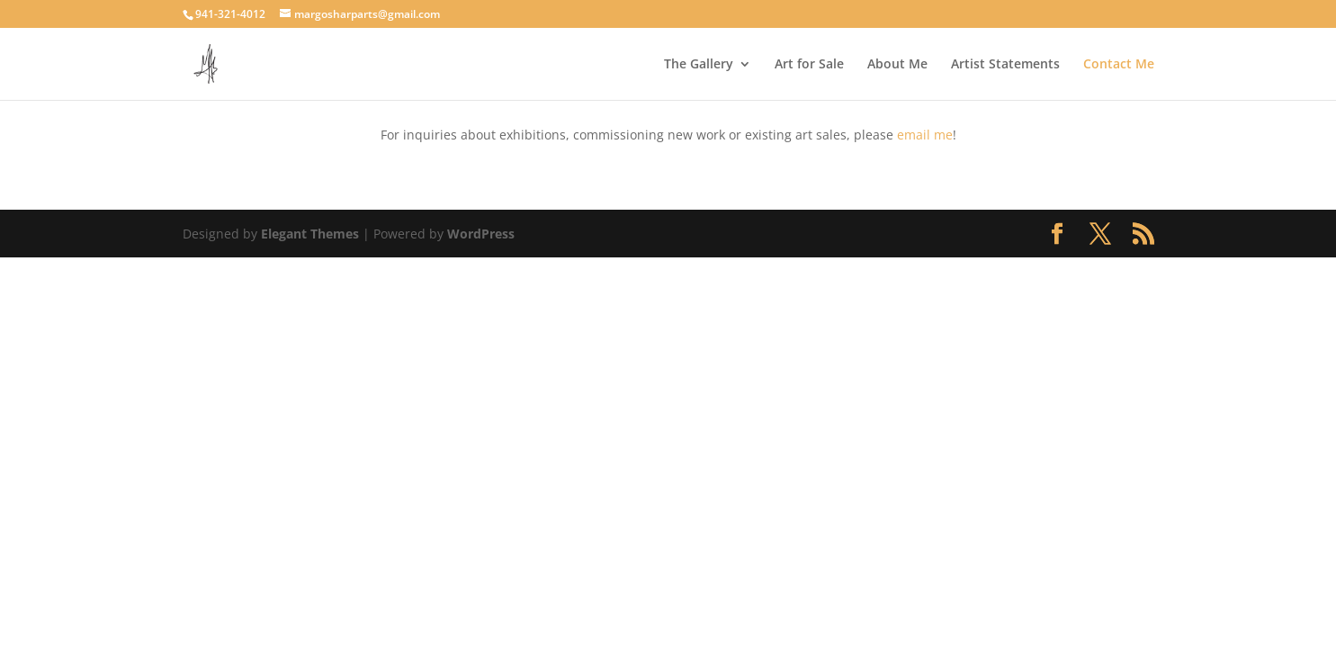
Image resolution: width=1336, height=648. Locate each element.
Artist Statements (1005, 65)
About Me (897, 65)
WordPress (481, 233)
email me (925, 134)
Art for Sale (809, 65)
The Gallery (698, 65)
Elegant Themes (310, 233)
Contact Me (1118, 65)
